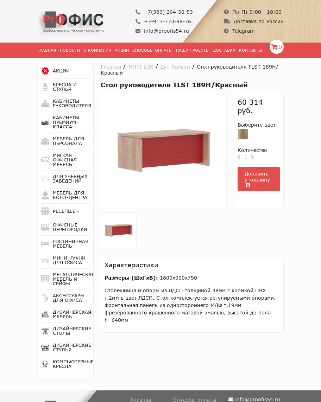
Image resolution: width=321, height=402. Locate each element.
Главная (46, 50)
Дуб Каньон (175, 67)
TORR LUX (140, 67)
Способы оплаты (152, 50)
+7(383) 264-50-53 (164, 12)
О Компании (97, 50)
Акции (122, 50)
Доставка (224, 50)
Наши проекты (192, 50)
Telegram (239, 31)
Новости (70, 50)
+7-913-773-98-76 (163, 21)
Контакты (250, 50)
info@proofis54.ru (162, 31)
